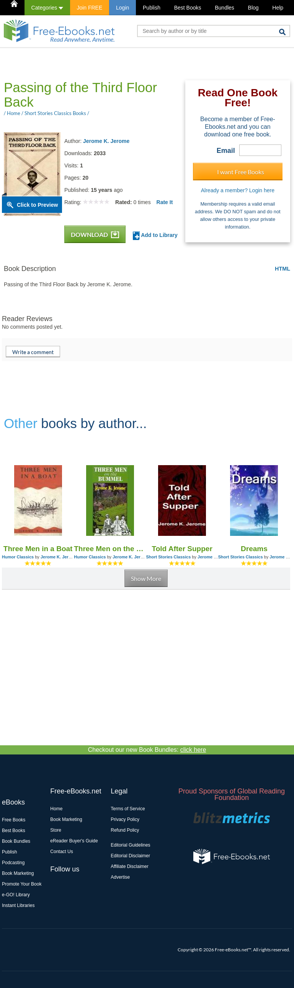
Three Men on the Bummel (110, 549)
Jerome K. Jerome (106, 141)
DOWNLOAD (95, 234)
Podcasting (13, 862)
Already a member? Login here (237, 190)
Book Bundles (16, 841)
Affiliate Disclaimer (129, 866)
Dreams (254, 549)
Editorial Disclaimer (130, 855)
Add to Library (155, 235)
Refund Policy (125, 830)
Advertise (120, 877)
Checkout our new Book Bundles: (147, 749)
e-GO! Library (16, 894)
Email (226, 150)
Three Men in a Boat (38, 549)
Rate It (165, 202)
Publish (151, 8)
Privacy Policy (125, 819)
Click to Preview (37, 205)
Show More (146, 578)
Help (277, 8)
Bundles (224, 8)
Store (55, 830)
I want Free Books (240, 171)
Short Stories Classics (168, 557)
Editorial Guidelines (130, 845)
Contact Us (61, 851)
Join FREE (89, 8)
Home (56, 808)
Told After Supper (182, 549)
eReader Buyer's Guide (74, 841)
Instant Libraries (18, 905)
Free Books (13, 820)
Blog (253, 8)
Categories (47, 8)
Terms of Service (128, 808)
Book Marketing (18, 873)
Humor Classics (18, 557)
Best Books (187, 8)
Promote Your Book (21, 884)
